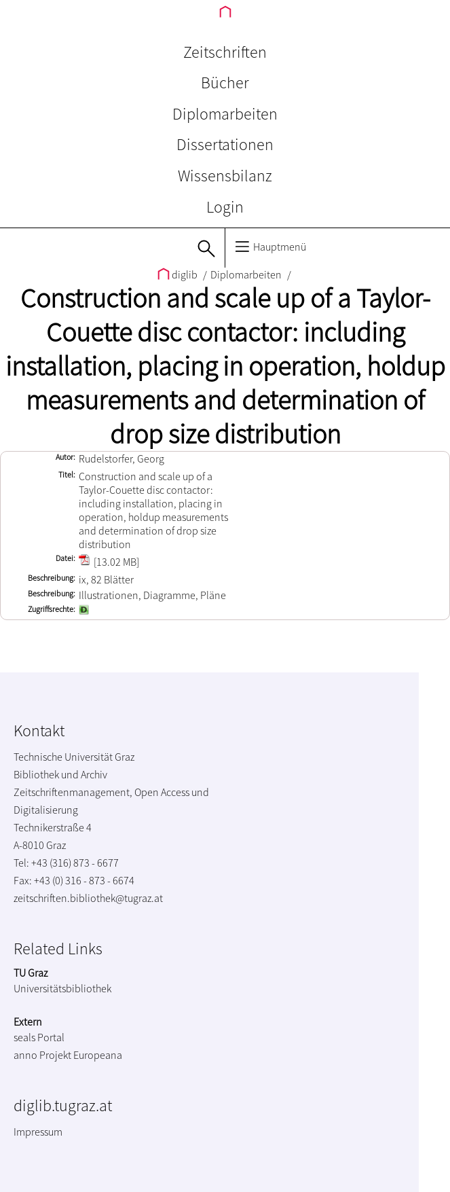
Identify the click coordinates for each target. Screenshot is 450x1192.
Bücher (225, 82)
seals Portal (39, 1037)
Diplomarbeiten (225, 113)
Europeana (97, 1055)
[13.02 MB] (109, 561)
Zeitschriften (225, 51)
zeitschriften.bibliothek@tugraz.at (88, 898)
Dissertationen (225, 144)
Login (225, 206)
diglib (178, 274)
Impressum (38, 1131)
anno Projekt (42, 1055)
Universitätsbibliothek (62, 988)
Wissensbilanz (225, 175)
